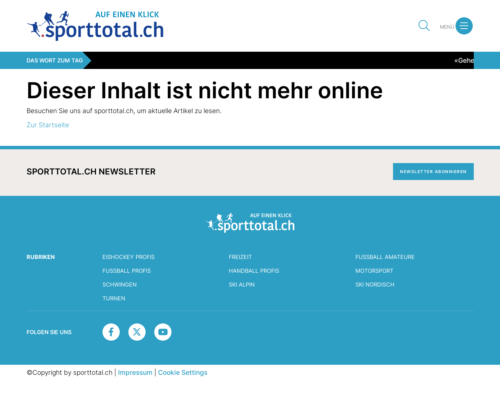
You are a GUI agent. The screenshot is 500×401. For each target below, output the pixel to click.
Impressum (135, 372)
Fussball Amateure (385, 256)
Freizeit (240, 256)
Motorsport (374, 270)
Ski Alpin (242, 284)
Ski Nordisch (374, 284)
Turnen (113, 298)
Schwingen (119, 284)
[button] (464, 25)
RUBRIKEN (41, 256)
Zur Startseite (48, 125)
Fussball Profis (126, 270)
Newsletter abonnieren (433, 171)
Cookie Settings (182, 372)
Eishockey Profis (128, 256)
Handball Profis (254, 270)
